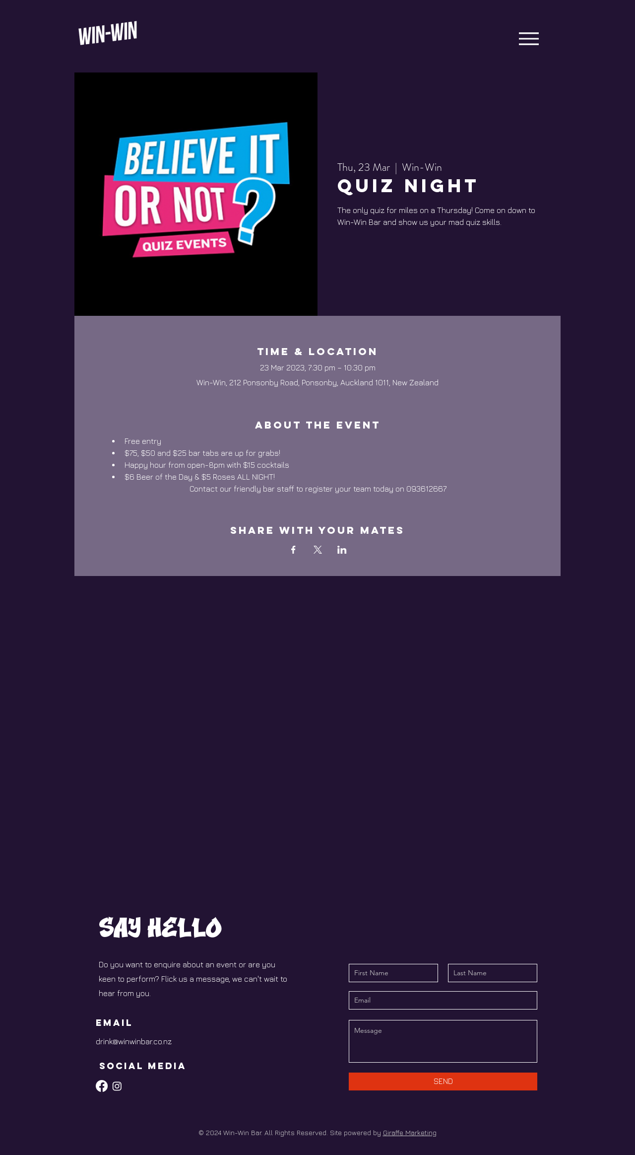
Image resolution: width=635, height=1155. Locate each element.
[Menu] (528, 38)
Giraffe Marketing (410, 1132)
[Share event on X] (317, 550)
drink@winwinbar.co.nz (134, 1041)
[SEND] (443, 1081)
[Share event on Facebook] (293, 550)
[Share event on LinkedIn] (342, 550)
